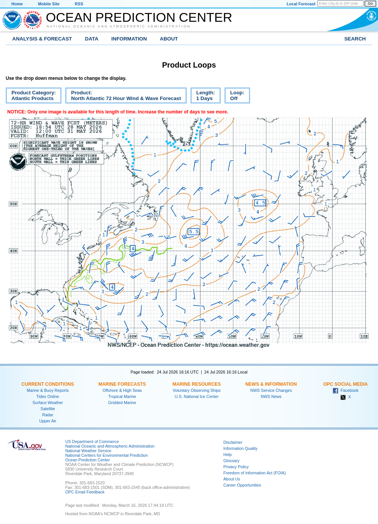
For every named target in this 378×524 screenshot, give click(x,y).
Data (92, 39)
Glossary (231, 460)
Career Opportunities (242, 485)
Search (355, 39)
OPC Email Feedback (84, 492)
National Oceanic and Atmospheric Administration (119, 26)
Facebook (346, 390)
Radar (47, 414)
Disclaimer (232, 442)
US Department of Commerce (92, 441)
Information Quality (240, 448)
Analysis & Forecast (42, 39)
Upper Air (47, 421)
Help (227, 454)
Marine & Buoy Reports (48, 390)
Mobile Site (49, 4)
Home (17, 4)
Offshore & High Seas (122, 390)
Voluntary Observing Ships (197, 390)
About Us (231, 479)
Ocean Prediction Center (139, 17)
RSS (79, 4)
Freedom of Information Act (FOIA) (254, 473)
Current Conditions (47, 384)
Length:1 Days (203, 97)
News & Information (271, 384)
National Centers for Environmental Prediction (106, 455)
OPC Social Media (345, 384)
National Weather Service (88, 450)
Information (129, 39)
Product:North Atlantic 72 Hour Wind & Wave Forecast (123, 97)
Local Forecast (301, 4)
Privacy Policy (236, 466)
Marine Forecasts (122, 384)
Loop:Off (234, 97)
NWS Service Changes (271, 390)
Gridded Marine (122, 402)
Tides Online (47, 396)
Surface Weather (47, 402)
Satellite (47, 408)
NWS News (271, 396)
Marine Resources (197, 384)
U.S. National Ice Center (197, 396)
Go (370, 3)
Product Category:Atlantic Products (31, 97)
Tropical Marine (122, 396)
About (169, 39)
